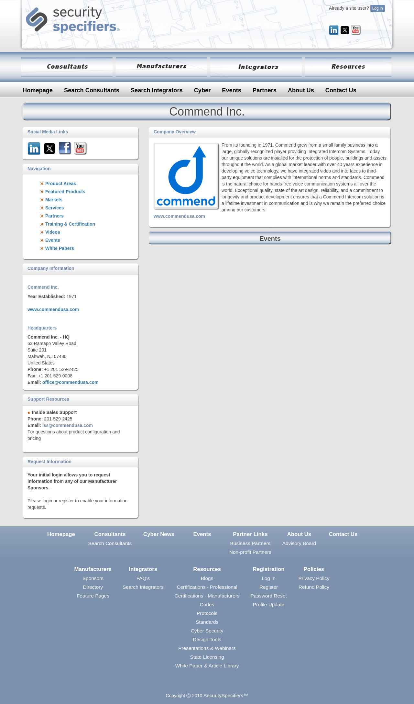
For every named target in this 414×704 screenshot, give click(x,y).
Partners (265, 90)
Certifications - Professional (207, 587)
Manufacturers (93, 569)
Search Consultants (91, 90)
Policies (314, 569)
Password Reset (269, 595)
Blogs (207, 578)
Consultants (110, 534)
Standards (207, 622)
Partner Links (250, 534)
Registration (269, 569)
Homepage (38, 90)
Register (268, 587)
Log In (377, 8)
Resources (207, 569)
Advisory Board (299, 543)
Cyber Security (207, 630)
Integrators (143, 569)
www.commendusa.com (53, 309)
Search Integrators (157, 90)
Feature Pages (93, 595)
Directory (93, 587)
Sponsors (93, 578)
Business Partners (250, 543)
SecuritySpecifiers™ (225, 695)
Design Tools (207, 639)
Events (231, 90)
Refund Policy (314, 587)
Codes (207, 604)
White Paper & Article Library (207, 665)
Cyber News (158, 534)
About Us (301, 90)
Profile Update (269, 604)
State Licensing (207, 657)
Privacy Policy (314, 578)
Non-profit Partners (250, 552)
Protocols (207, 613)
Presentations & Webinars (207, 648)
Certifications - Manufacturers (207, 595)
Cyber (202, 90)
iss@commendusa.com (67, 425)
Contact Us (340, 90)
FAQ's (143, 578)
